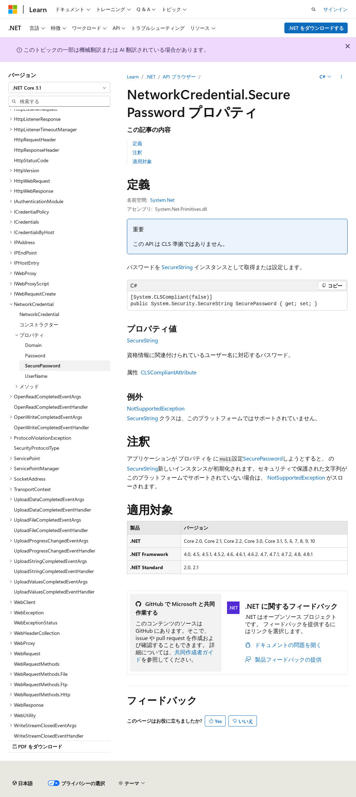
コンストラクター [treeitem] (38, 324)
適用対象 (142, 161)
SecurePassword (263, 458)
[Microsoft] (12, 9)
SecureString (177, 267)
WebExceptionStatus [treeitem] (35, 622)
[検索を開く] (314, 9)
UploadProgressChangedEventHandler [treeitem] (54, 550)
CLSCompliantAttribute (168, 372)
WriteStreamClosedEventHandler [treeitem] (48, 735)
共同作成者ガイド (174, 655)
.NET (150, 76)
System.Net (162, 200)
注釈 (137, 152)
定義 (137, 143)
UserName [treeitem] (36, 376)
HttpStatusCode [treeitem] (31, 160)
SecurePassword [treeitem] (42, 365)
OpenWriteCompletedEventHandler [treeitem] (51, 427)
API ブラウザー (179, 76)
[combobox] (59, 87)
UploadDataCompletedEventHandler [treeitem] (52, 509)
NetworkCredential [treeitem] (39, 314)
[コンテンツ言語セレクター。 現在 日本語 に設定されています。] (22, 783)
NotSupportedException (156, 408)
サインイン (335, 9)
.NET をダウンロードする (316, 28)
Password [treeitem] (35, 355)
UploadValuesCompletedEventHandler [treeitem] (54, 591)
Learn (133, 76)
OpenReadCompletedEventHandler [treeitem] (51, 407)
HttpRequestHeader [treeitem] (35, 139)
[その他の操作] (341, 76)
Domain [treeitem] (33, 345)
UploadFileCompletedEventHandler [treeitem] (51, 530)
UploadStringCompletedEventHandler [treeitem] (54, 571)
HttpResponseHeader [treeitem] (36, 150)
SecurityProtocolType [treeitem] (36, 448)
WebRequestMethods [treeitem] (36, 664)
